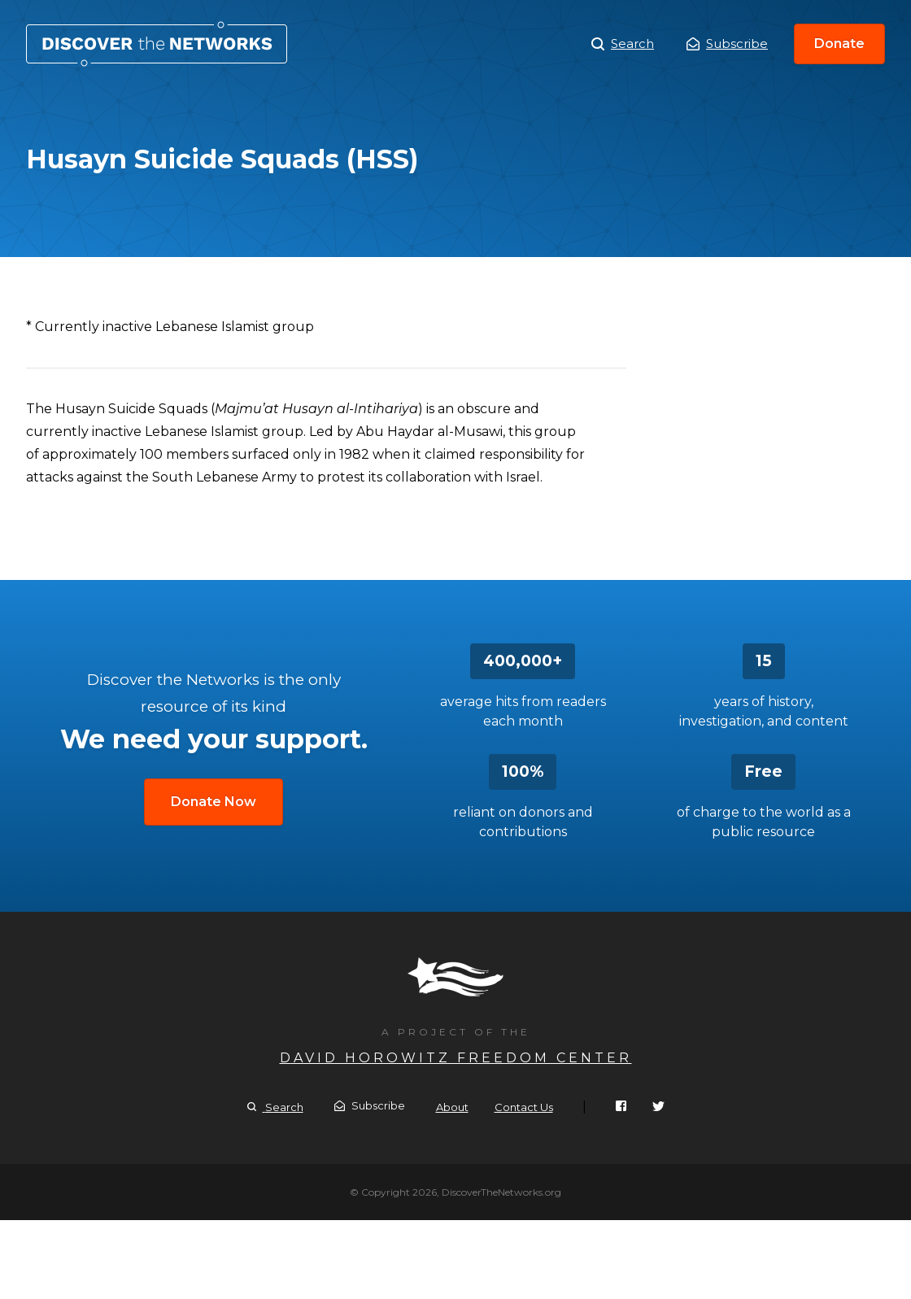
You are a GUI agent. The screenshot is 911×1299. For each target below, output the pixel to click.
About (452, 1107)
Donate (839, 43)
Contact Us (524, 1107)
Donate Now (213, 801)
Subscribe (727, 43)
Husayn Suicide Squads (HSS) (156, 44)
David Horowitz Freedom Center (456, 1058)
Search (622, 43)
